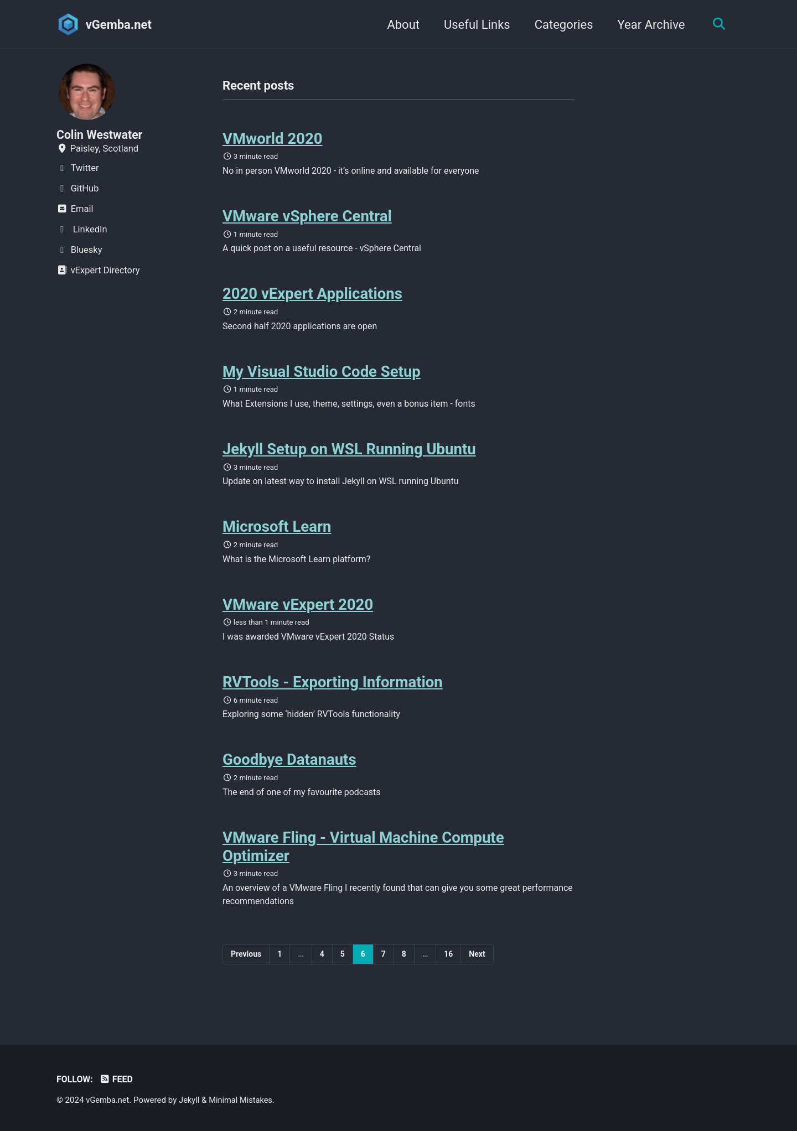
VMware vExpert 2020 (297, 615)
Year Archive (648, 25)
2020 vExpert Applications (312, 298)
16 (448, 971)
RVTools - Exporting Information (332, 695)
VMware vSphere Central (307, 219)
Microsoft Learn (276, 536)
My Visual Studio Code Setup (321, 378)
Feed (117, 1079)
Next (477, 971)
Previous (246, 971)
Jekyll (191, 1100)
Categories (561, 25)
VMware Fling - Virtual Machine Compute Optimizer (363, 862)
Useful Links (474, 25)
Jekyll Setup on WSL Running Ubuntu (349, 457)
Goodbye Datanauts (289, 774)
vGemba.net (119, 25)
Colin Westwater (101, 135)
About (400, 25)
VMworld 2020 (272, 139)
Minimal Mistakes (244, 1100)
